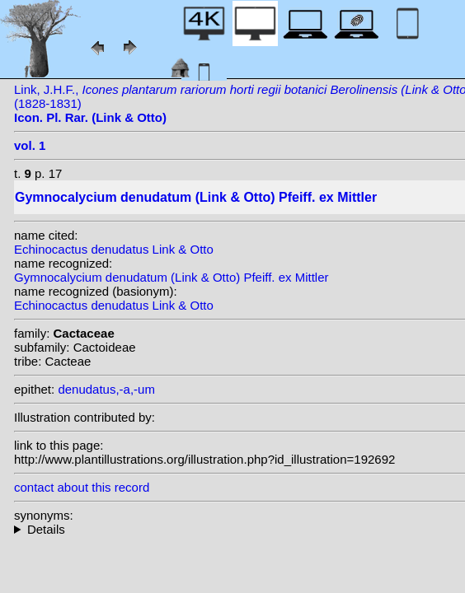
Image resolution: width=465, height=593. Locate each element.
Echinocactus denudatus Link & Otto (114, 249)
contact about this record (81, 487)
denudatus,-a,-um (106, 389)
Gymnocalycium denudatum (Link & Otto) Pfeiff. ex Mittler (171, 277)
